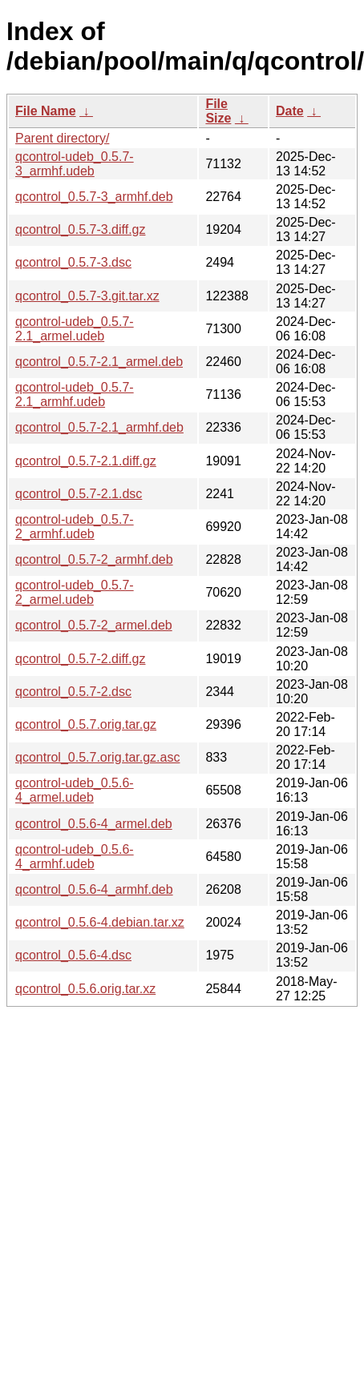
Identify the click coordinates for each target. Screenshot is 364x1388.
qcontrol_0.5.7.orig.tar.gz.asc (97, 757)
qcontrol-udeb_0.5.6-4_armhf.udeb (74, 857)
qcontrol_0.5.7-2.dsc (73, 691)
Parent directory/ (62, 138)
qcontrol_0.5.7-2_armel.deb (93, 625)
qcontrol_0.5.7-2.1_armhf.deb (99, 427)
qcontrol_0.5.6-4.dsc (73, 955)
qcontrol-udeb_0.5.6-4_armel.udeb (74, 790)
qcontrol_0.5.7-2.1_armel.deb (99, 361)
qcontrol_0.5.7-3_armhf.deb (94, 196)
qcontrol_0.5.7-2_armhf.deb (94, 559)
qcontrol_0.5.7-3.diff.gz (80, 229)
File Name (45, 111)
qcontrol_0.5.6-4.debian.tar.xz (99, 922)
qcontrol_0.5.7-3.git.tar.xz (87, 296)
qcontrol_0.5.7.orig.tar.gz (85, 724)
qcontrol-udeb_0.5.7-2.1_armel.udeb (74, 329)
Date (290, 111)
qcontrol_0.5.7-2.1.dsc (78, 494)
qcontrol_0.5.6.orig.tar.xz (85, 989)
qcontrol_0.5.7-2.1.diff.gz (85, 461)
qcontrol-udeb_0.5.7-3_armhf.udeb (74, 164)
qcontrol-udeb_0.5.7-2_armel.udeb (74, 592)
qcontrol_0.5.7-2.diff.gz (80, 659)
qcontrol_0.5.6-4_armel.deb (93, 824)
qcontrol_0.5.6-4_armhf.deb (94, 889)
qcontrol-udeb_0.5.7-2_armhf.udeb (74, 527)
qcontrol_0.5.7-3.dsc (73, 262)
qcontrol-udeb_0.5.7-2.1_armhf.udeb (74, 394)
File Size (218, 111)
